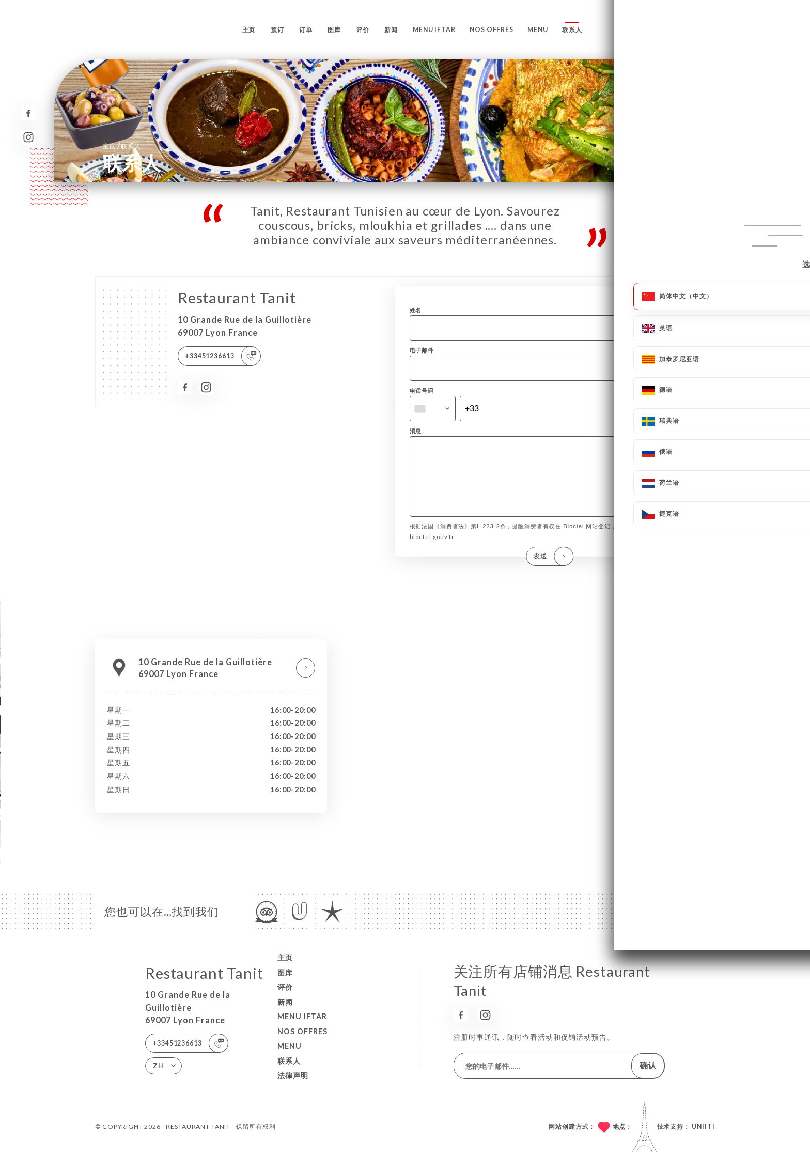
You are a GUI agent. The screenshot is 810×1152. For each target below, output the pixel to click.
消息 (416, 430)
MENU (537, 30)
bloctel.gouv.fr (432, 551)
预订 (277, 30)
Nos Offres (491, 30)
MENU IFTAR (434, 30)
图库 (334, 30)
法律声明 (292, 1075)
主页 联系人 (122, 145)
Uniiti (703, 1126)
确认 (648, 1065)
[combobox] (433, 409)
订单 (306, 30)
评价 (362, 30)
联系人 (572, 30)
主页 (249, 30)
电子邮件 (422, 350)
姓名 (416, 309)
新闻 (391, 30)
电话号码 (422, 390)
